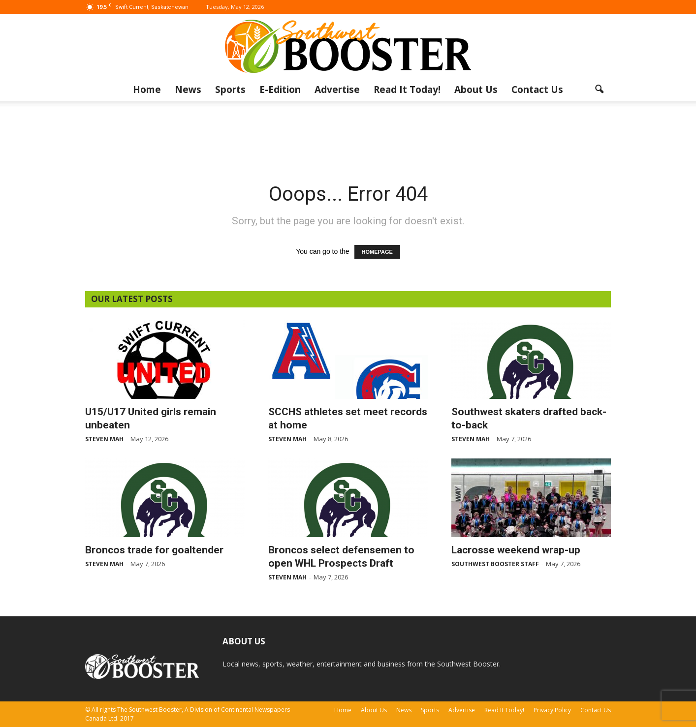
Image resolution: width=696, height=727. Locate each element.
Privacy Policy (552, 710)
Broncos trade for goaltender (154, 550)
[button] (599, 89)
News (188, 89)
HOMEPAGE (377, 252)
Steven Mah (104, 439)
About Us (476, 89)
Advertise (337, 89)
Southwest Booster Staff (495, 564)
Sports (230, 89)
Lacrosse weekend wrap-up (515, 550)
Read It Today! (407, 89)
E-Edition (280, 89)
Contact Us (537, 89)
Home (147, 89)
